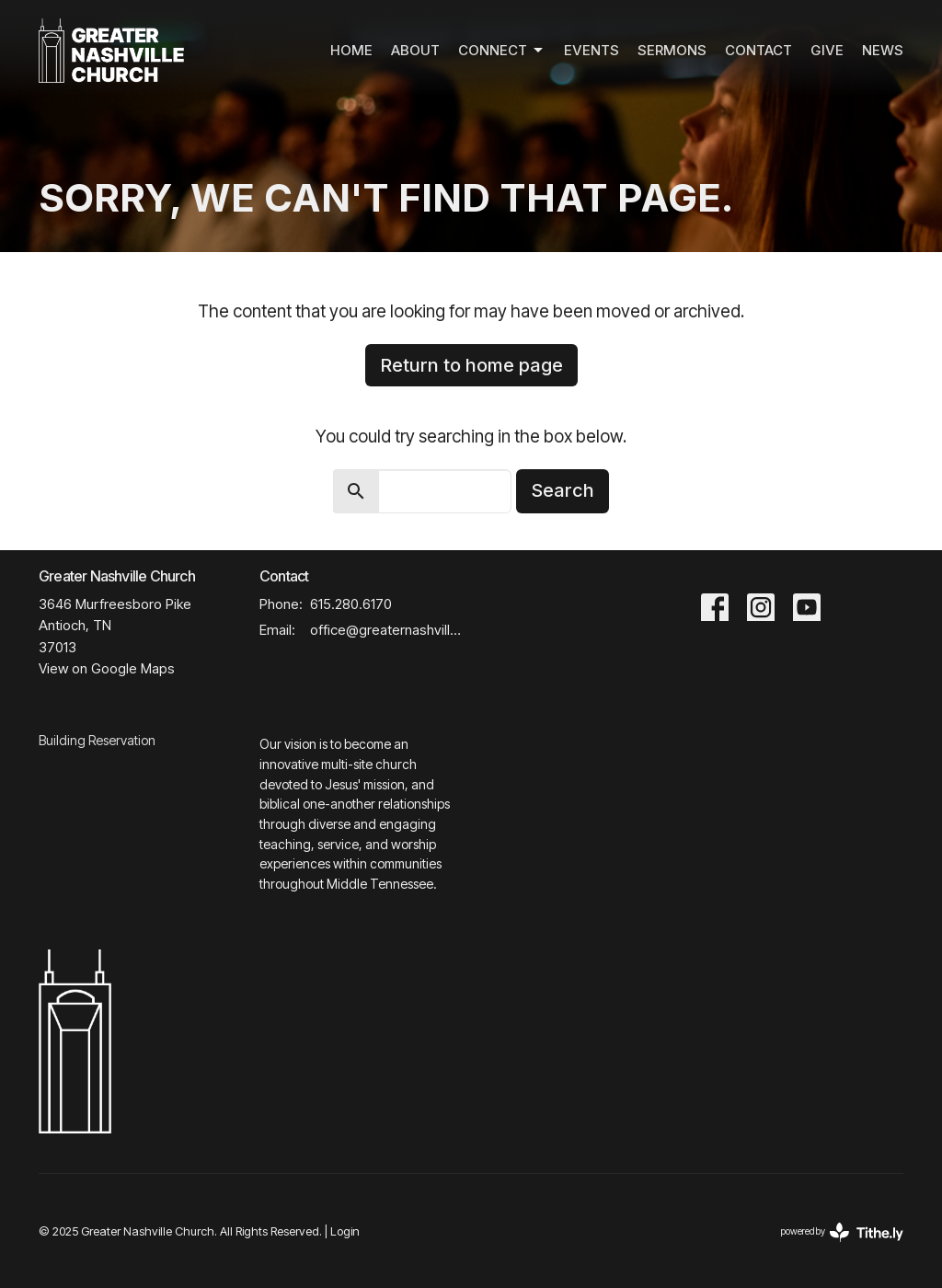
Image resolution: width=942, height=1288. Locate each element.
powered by (842, 1232)
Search (562, 490)
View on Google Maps (107, 668)
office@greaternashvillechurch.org (386, 629)
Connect (502, 50)
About (415, 50)
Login (345, 1231)
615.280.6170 (351, 604)
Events (591, 50)
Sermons (672, 50)
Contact (758, 50)
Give (827, 50)
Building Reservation (97, 740)
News (882, 50)
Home (351, 50)
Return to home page (471, 365)
